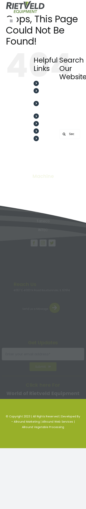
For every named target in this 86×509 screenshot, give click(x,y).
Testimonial (50, 116)
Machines (48, 131)
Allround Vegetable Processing (43, 427)
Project (47, 123)
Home (45, 83)
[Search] (64, 134)
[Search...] (69, 134)
